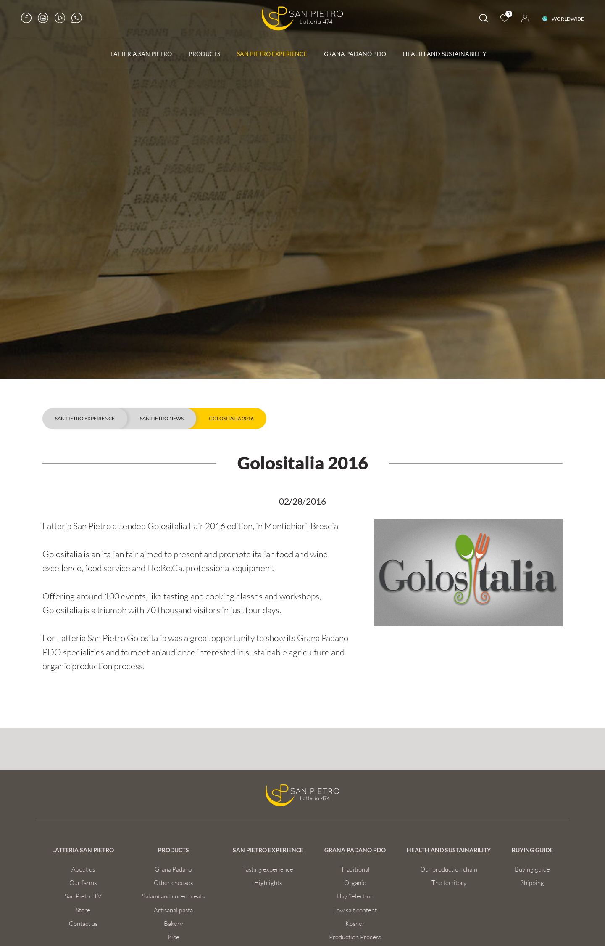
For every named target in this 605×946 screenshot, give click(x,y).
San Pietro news (162, 418)
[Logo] (302, 18)
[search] (483, 20)
